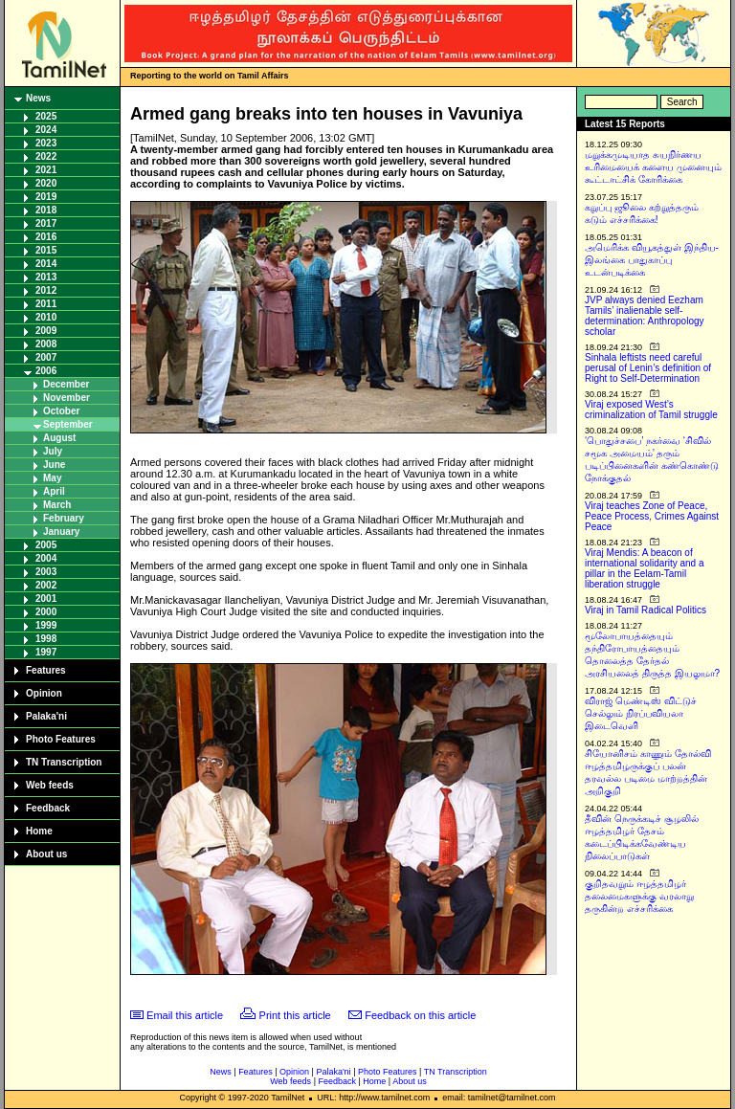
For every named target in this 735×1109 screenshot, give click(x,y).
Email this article (184, 1015)
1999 (45, 625)
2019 (45, 196)
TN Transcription (63, 762)
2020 (45, 183)
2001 (45, 598)
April (54, 491)
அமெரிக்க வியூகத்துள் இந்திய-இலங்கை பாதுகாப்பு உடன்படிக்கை (652, 259)
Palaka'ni (46, 716)
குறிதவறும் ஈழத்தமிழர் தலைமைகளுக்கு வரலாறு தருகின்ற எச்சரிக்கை (639, 896)
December (66, 384)
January (61, 531)
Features (46, 670)
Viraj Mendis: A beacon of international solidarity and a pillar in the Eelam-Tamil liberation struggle (644, 568)
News (38, 98)
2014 (45, 263)
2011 (45, 304)
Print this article (295, 1015)
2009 (45, 330)
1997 (45, 652)
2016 (45, 237)
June (54, 464)
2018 (45, 210)
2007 (45, 357)
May (52, 478)
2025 (45, 116)
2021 (45, 170)
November (66, 397)
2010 (45, 317)
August (59, 438)
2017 (45, 223)
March (57, 504)
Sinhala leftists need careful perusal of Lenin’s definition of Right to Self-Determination (648, 368)
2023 (45, 143)
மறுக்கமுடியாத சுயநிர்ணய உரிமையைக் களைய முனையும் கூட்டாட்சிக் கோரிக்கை (653, 167)
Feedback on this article (420, 1015)
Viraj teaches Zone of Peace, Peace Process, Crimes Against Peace (652, 516)
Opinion (44, 693)
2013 (45, 277)
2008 (45, 344)
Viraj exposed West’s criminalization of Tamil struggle (651, 409)
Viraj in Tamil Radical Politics (645, 610)
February (63, 518)
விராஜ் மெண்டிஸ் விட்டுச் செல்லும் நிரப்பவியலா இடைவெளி (641, 713)
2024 (45, 129)
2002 (45, 585)
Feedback (48, 808)
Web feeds (50, 785)
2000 (45, 612)
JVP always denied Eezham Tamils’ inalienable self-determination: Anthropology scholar (644, 316)
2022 (45, 156)
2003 (45, 571)
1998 (45, 638)
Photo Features (61, 739)
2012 (45, 290)
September (68, 424)
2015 (45, 250)
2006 (45, 371)
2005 (45, 545)
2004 (45, 558)
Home (39, 831)
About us (46, 854)
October (61, 411)
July (52, 451)
